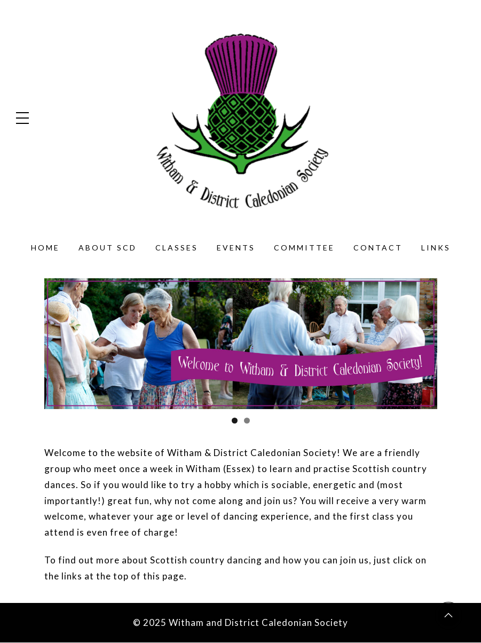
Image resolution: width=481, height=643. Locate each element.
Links (436, 247)
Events (236, 247)
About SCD (107, 247)
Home (45, 247)
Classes (176, 247)
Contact (378, 247)
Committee (304, 247)
